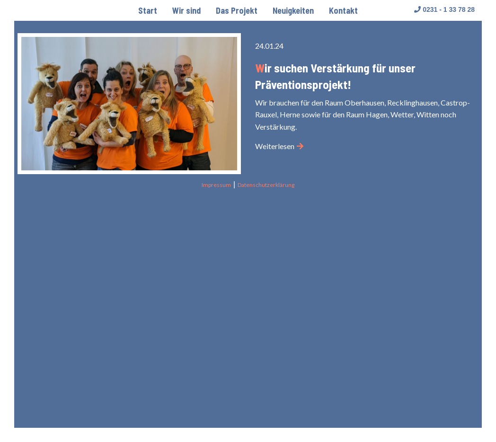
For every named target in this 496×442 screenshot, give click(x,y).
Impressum (216, 184)
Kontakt (343, 10)
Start (147, 10)
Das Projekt (236, 10)
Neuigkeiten (293, 10)
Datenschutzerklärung (266, 184)
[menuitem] (148, 10)
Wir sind (186, 10)
